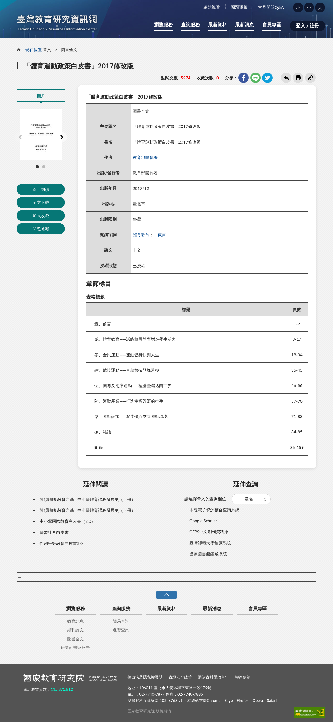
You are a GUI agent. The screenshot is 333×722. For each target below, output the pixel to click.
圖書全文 (69, 49)
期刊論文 (75, 629)
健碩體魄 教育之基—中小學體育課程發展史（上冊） (88, 499)
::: (2, 4)
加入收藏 (41, 215)
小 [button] (298, 7)
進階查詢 (121, 629)
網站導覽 (211, 7)
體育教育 (141, 234)
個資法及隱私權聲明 (145, 677)
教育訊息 (75, 620)
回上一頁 (286, 78)
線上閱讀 (41, 189)
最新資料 (217, 24)
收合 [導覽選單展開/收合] (166, 595)
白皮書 (159, 234)
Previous (20, 137)
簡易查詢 (121, 620)
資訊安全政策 (180, 677)
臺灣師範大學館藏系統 (210, 542)
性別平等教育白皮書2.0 (61, 543)
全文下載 (41, 202)
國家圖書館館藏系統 (208, 553)
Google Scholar (203, 520)
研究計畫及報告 (75, 647)
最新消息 (244, 24)
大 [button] (320, 7)
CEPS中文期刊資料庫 (208, 531)
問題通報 (239, 7)
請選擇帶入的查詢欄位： (207, 498)
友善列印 (298, 78)
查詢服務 (190, 24)
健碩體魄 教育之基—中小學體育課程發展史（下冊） (88, 510)
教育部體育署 (145, 157)
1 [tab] (37, 166)
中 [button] (309, 7)
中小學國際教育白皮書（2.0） (67, 521)
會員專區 (271, 24)
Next (61, 137)
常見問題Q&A (271, 7)
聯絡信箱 (243, 677)
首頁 (47, 49)
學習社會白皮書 (54, 532)
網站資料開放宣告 (213, 677)
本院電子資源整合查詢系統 (214, 509)
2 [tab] (43, 166)
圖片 (41, 95)
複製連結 (310, 78)
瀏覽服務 (163, 24)
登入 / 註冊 (307, 25)
